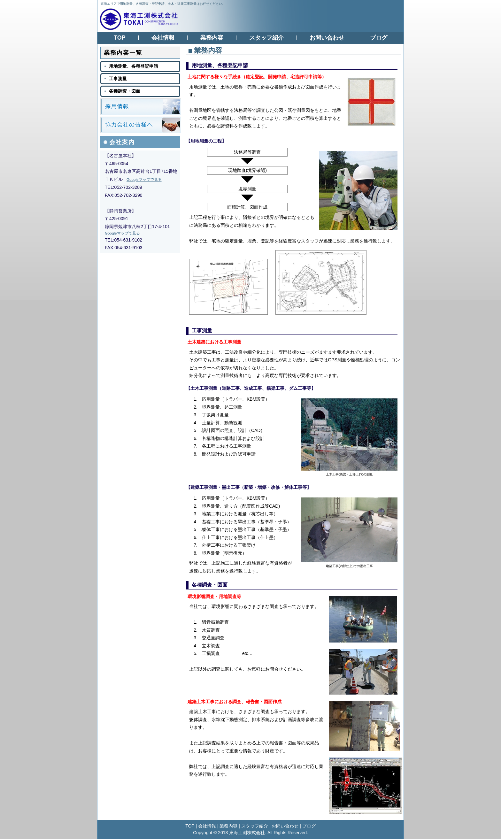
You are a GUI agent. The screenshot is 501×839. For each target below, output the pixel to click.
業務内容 (228, 825)
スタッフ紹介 (254, 825)
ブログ (309, 825)
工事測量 (202, 330)
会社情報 (207, 825)
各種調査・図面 (209, 585)
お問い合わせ (285, 825)
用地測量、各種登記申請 (220, 65)
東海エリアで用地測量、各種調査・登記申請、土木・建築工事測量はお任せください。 (163, 3)
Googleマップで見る (144, 179)
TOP (189, 825)
